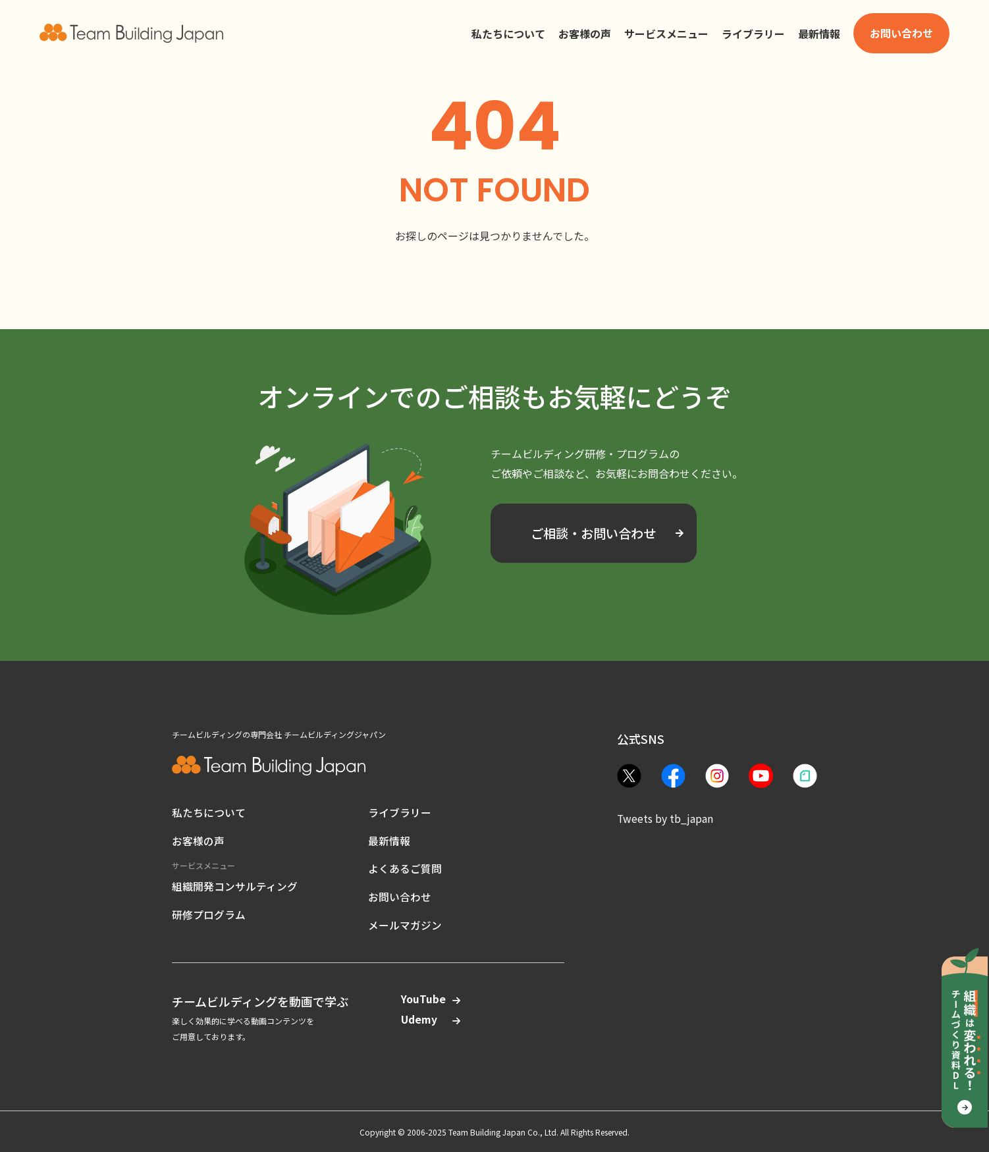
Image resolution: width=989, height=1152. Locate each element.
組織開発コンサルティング (235, 883)
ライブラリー (399, 812)
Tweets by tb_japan (665, 818)
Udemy (423, 1018)
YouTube (423, 997)
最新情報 (389, 840)
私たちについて (209, 812)
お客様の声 (198, 840)
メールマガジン (405, 923)
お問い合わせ (399, 895)
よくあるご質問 (405, 868)
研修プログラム (209, 911)
